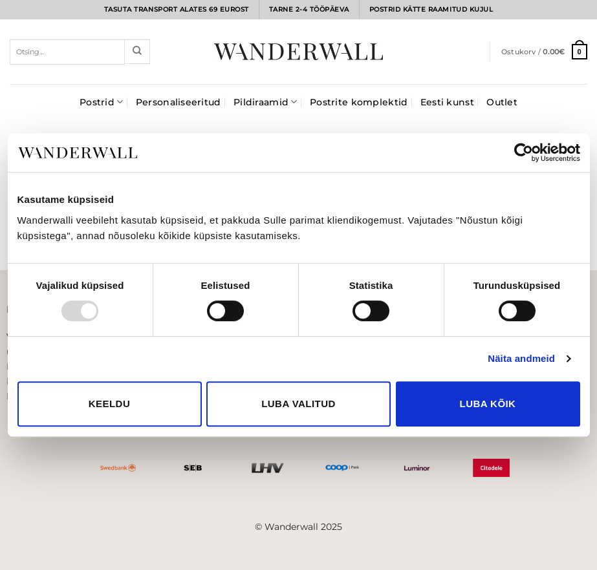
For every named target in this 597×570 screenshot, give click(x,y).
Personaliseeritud (178, 102)
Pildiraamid (265, 102)
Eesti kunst (447, 102)
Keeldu (109, 403)
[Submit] (137, 51)
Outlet (501, 102)
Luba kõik (488, 403)
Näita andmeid (521, 358)
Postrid (101, 102)
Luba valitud (298, 403)
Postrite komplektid (358, 102)
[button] (544, 51)
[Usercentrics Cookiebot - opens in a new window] (523, 152)
